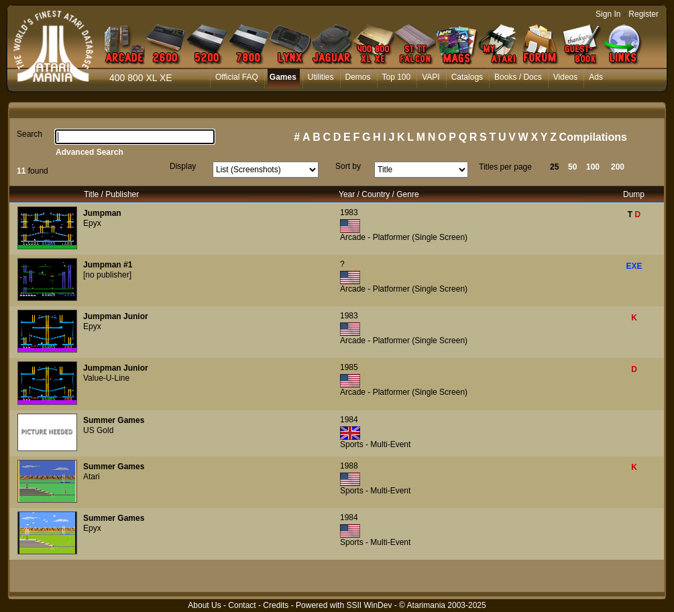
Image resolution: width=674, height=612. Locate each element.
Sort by (348, 166)
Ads (596, 77)
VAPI (430, 77)
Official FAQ (236, 77)
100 (593, 167)
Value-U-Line (106, 378)
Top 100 (396, 77)
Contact (242, 605)
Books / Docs (518, 77)
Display (183, 166)
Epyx (92, 223)
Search (29, 134)
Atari (91, 476)
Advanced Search (89, 152)
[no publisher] (107, 275)
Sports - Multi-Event (375, 444)
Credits (275, 605)
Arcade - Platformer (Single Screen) (403, 237)
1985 (349, 367)
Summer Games (113, 420)
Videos (565, 77)
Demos (358, 77)
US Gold (98, 430)
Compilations (593, 137)
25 (554, 167)
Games (283, 77)
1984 (349, 419)
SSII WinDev (369, 605)
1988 (349, 466)
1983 (349, 212)
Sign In (608, 14)
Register (643, 14)
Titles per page (505, 167)
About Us (204, 605)
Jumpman (102, 213)
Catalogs (467, 77)
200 (617, 167)
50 (572, 167)
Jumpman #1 (107, 264)
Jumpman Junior (115, 316)
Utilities (321, 77)
